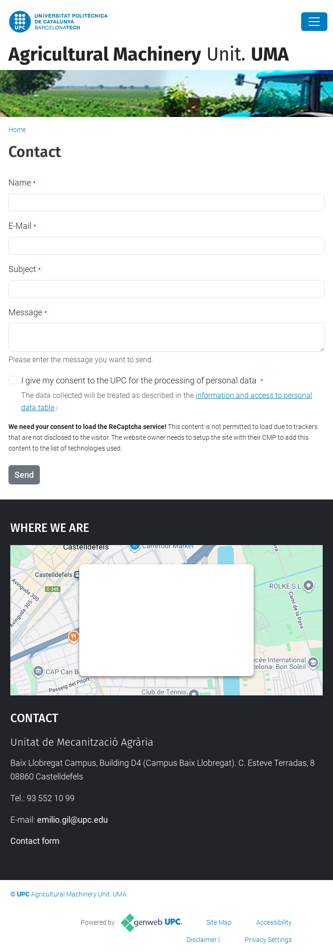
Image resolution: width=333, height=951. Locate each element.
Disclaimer (202, 939)
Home (17, 129)
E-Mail (22, 226)
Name (22, 182)
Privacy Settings (268, 939)
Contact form (35, 841)
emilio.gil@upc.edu (72, 820)
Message (27, 312)
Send (24, 475)
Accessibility (274, 922)
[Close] (314, 21)
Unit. (148, 54)
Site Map (219, 922)
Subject (24, 269)
